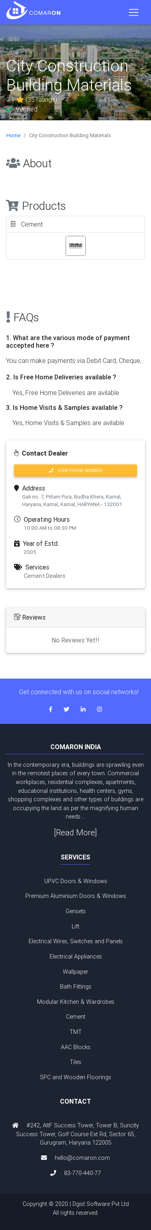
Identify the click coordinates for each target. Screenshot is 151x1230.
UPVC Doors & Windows (75, 881)
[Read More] (75, 832)
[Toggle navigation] (134, 12)
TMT (76, 1031)
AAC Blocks (76, 1047)
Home (13, 135)
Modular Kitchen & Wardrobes (75, 1001)
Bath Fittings (75, 986)
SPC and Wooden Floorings (75, 1077)
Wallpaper (75, 971)
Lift (75, 926)
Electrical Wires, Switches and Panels (76, 941)
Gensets (76, 911)
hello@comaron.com (82, 1157)
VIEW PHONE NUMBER (75, 470)
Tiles (75, 1062)
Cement (75, 1016)
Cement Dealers (44, 576)
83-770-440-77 (82, 1173)
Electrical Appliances (76, 956)
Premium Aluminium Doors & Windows (75, 896)
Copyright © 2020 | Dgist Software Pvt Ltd (75, 1208)
